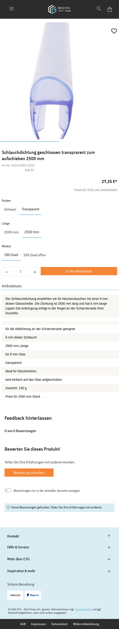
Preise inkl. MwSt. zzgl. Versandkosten (95, 189)
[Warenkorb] (110, 9)
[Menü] (11, 9)
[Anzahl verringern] (6, 271)
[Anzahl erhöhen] (35, 271)
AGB (23, 624)
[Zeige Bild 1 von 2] (30, 141)
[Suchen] (99, 9)
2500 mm (31, 232)
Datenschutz (59, 624)
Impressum (38, 624)
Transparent (30, 209)
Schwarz (10, 209)
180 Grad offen (34, 255)
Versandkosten (83, 609)
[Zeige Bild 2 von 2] (89, 141)
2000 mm (11, 232)
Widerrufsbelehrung (86, 624)
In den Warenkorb (79, 271)
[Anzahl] (21, 271)
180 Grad (11, 254)
